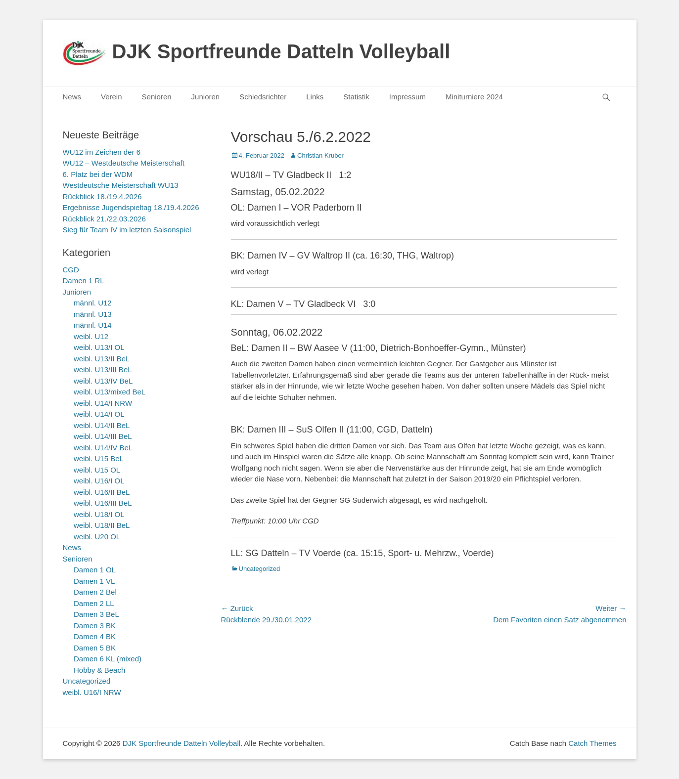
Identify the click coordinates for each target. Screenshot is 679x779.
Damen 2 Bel (95, 592)
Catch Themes (592, 743)
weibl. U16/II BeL (102, 492)
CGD (71, 269)
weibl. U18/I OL (99, 514)
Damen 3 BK (95, 625)
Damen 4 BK (95, 636)
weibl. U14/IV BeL (103, 447)
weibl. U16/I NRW (92, 692)
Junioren (205, 96)
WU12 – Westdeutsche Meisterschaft (124, 163)
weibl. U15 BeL (99, 458)
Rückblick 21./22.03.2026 (104, 219)
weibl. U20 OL (97, 536)
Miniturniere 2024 (474, 96)
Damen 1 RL (83, 280)
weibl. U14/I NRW (103, 403)
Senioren (157, 96)
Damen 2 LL (94, 603)
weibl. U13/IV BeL (103, 381)
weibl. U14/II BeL (102, 425)
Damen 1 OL (95, 569)
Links (314, 96)
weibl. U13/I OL (99, 347)
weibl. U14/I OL (99, 414)
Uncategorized (259, 568)
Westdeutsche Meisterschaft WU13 (121, 185)
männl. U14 (93, 325)
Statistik (356, 96)
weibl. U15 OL (97, 470)
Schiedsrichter (262, 96)
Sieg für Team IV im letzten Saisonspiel (127, 229)
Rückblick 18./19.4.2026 (102, 196)
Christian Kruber (320, 155)
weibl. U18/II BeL (102, 525)
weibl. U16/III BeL (103, 503)
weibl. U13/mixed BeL (109, 392)
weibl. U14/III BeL (103, 436)
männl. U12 (93, 303)
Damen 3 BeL (96, 614)
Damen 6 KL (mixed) (107, 658)
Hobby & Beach (99, 670)
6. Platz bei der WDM (98, 174)
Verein (111, 96)
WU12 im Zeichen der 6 (102, 152)
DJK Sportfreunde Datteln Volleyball (281, 51)
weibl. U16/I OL (99, 480)
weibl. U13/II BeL (102, 358)
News (72, 96)
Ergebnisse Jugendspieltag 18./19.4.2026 (131, 207)
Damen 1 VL (94, 581)
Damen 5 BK (95, 648)
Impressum (407, 96)
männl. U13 (93, 314)
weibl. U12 (91, 336)
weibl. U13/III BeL (103, 369)
